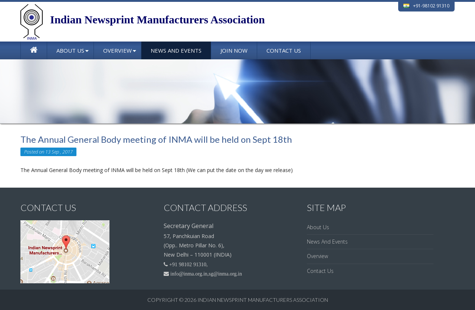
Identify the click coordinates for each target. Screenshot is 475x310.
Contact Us (283, 50)
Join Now (234, 50)
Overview (117, 50)
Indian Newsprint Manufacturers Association (262, 300)
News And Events (176, 50)
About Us (70, 50)
